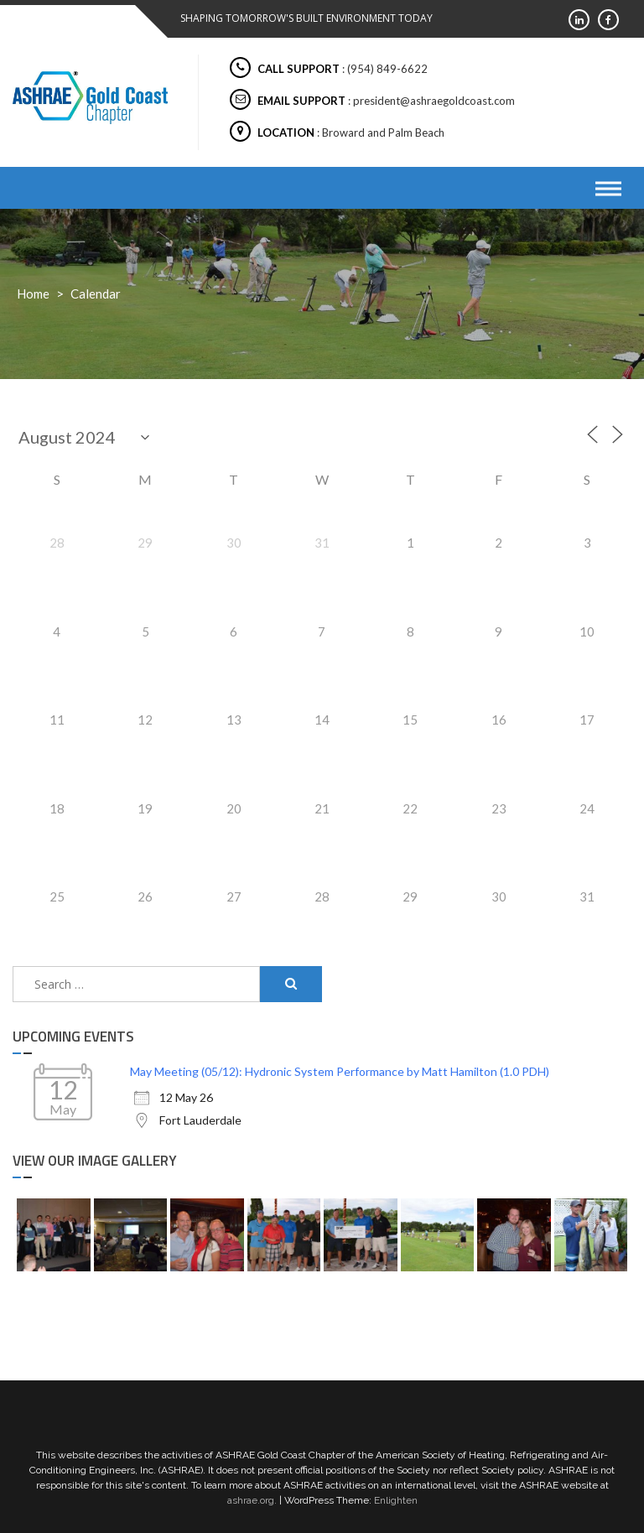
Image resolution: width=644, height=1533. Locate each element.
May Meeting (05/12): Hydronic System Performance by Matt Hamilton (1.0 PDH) (339, 1071)
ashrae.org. (252, 1500)
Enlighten (396, 1500)
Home (33, 293)
